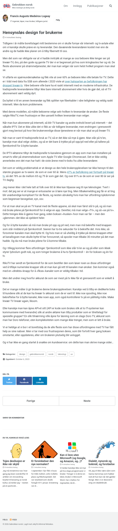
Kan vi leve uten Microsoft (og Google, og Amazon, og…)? (73, 467)
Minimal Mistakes (46, 524)
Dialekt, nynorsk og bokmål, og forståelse (101, 471)
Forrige (31, 409)
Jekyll (34, 524)
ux (72, 366)
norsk (50, 366)
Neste (87, 409)
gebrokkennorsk (37, 366)
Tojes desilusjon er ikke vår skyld (14, 471)
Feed (13, 519)
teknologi (62, 366)
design (22, 366)
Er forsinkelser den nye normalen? (42, 471)
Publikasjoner (95, 5)
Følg (59, 20)
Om (65, 5)
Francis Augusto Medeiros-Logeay (30, 16)
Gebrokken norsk (23, 6)
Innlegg (77, 5)
